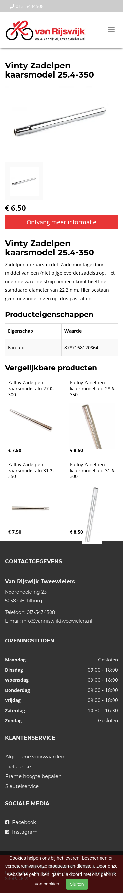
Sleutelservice (22, 786)
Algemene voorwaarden (34, 756)
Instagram (21, 832)
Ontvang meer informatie (61, 222)
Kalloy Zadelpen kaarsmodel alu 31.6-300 (93, 470)
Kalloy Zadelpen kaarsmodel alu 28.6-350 (93, 389)
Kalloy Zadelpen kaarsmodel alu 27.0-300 (31, 389)
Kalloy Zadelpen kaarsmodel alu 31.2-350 (31, 470)
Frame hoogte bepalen (33, 776)
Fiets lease (18, 766)
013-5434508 (27, 6)
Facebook (20, 822)
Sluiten (77, 884)
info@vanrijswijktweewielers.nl (57, 621)
